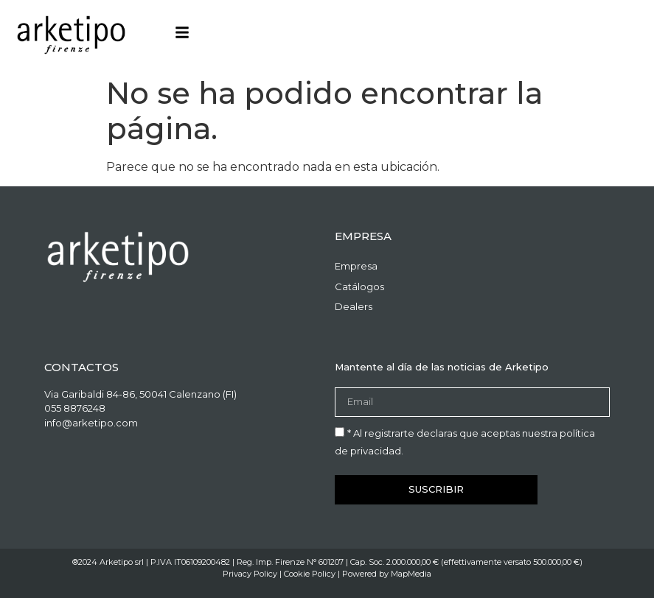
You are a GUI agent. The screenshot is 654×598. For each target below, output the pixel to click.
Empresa (356, 266)
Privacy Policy (250, 574)
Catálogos (359, 286)
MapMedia (411, 574)
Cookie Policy (309, 574)
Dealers (353, 306)
